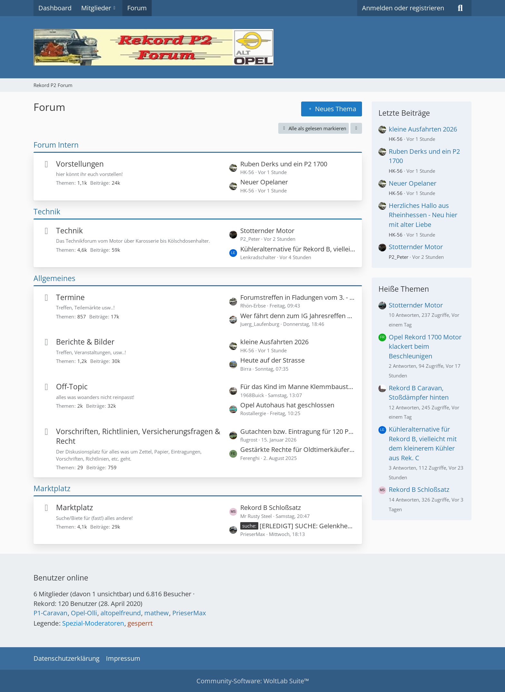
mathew (156, 613)
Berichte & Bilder (85, 341)
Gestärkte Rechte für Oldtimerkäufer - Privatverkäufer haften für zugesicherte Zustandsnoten (298, 449)
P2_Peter (398, 257)
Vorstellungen (80, 164)
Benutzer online (60, 577)
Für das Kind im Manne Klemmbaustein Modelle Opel (298, 386)
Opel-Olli (84, 613)
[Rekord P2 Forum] (252, 47)
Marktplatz (52, 488)
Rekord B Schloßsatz (270, 507)
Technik (46, 211)
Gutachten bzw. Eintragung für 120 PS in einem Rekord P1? (298, 431)
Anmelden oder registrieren (403, 8)
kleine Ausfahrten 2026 (274, 341)
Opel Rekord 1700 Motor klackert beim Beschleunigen (425, 346)
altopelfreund (120, 613)
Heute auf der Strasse (272, 360)
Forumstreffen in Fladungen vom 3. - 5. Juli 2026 (298, 297)
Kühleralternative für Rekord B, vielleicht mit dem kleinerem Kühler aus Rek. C (298, 249)
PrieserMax (189, 613)
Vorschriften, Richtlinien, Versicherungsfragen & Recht (138, 436)
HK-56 (396, 139)
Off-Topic (72, 386)
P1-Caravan (50, 613)
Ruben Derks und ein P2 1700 (283, 164)
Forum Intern (56, 145)
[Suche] (460, 8)
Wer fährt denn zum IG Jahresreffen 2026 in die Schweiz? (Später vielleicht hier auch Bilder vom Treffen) (298, 315)
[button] (356, 128)
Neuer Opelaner (264, 182)
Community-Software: (252, 681)
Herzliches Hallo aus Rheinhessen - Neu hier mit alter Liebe (423, 215)
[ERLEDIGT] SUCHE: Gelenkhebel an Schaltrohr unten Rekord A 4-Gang (308, 525)
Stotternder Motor (267, 230)
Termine (70, 297)
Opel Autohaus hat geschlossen (287, 405)
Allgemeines (54, 278)
